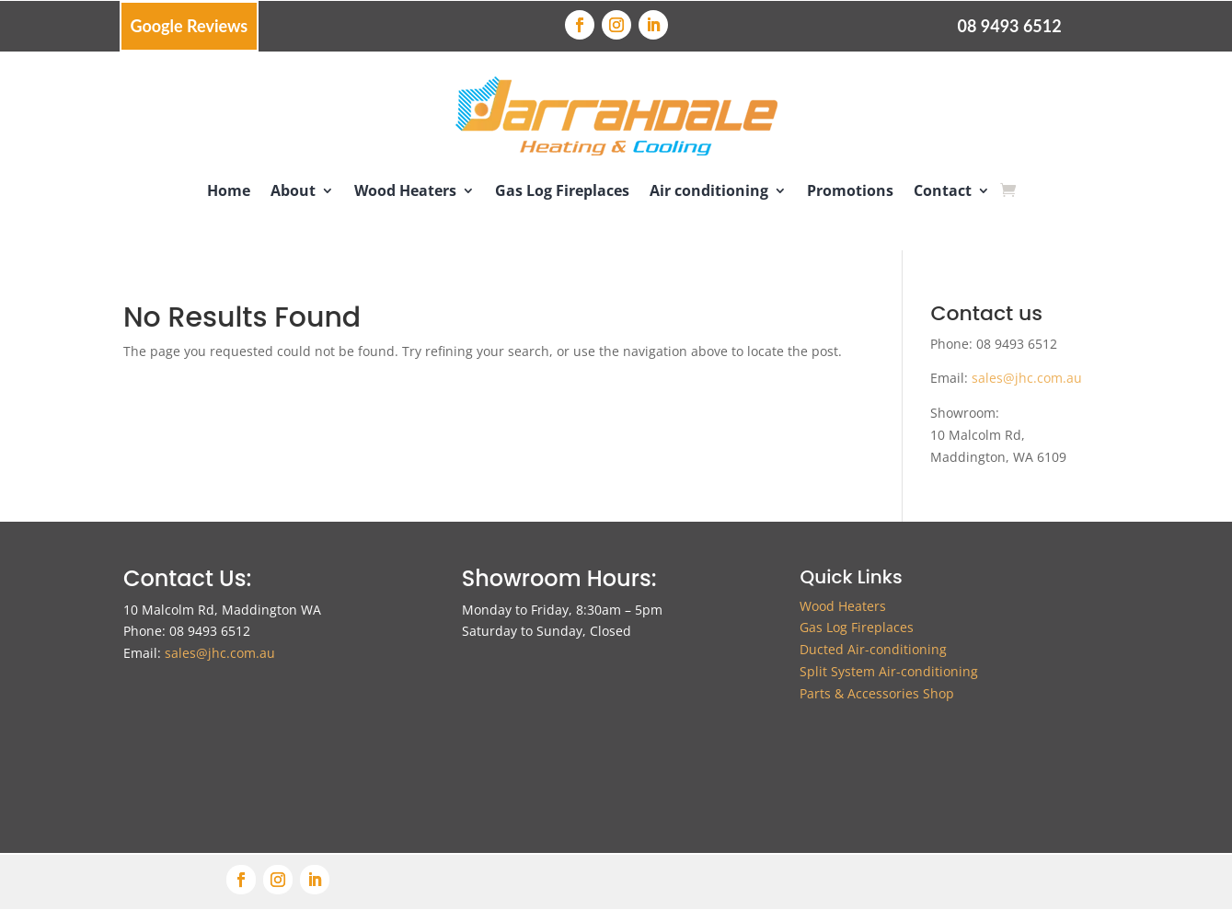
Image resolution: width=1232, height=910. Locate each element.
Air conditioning (709, 190)
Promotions (850, 190)
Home (228, 190)
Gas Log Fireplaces (562, 190)
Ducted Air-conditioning (873, 649)
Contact (943, 190)
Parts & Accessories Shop (877, 693)
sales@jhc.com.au (1027, 377)
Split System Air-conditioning (889, 671)
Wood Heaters (405, 190)
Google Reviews (189, 26)
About (293, 190)
